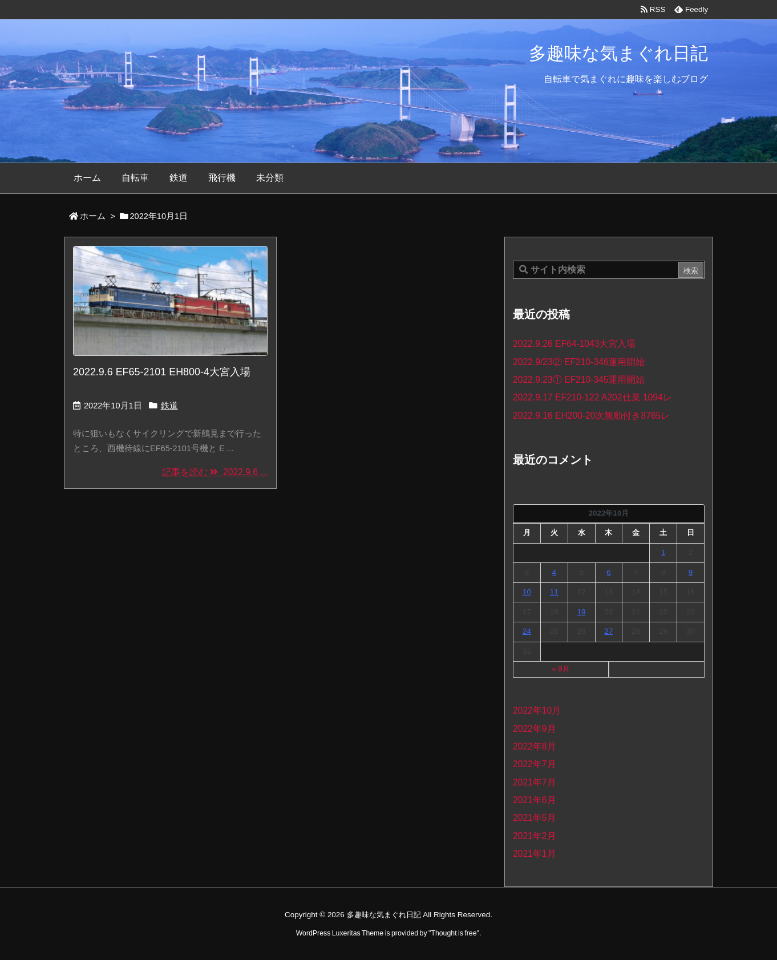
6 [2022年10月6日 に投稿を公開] (608, 572)
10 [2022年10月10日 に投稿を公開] (527, 592)
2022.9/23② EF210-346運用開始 (579, 362)
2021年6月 (534, 800)
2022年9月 (534, 729)
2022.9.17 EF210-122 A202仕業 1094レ (592, 397)
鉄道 (169, 405)
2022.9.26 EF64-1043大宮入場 (574, 344)
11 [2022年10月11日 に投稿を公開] (554, 592)
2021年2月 (534, 836)
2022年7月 (534, 764)
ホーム (93, 216)
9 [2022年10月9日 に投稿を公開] (691, 572)
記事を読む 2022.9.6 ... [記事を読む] (215, 472)
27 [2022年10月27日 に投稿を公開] (608, 631)
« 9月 (561, 669)
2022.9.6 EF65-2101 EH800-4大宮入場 (161, 372)
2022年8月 (534, 746)
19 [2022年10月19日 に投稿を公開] (581, 611)
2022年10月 (537, 710)
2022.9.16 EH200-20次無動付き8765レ (591, 415)
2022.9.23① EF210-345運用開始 (579, 379)
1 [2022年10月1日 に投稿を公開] (663, 552)
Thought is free (453, 933)
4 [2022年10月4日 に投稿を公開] (554, 572)
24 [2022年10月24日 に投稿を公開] (527, 631)
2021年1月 (534, 853)
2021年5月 (534, 818)
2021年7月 (534, 782)
